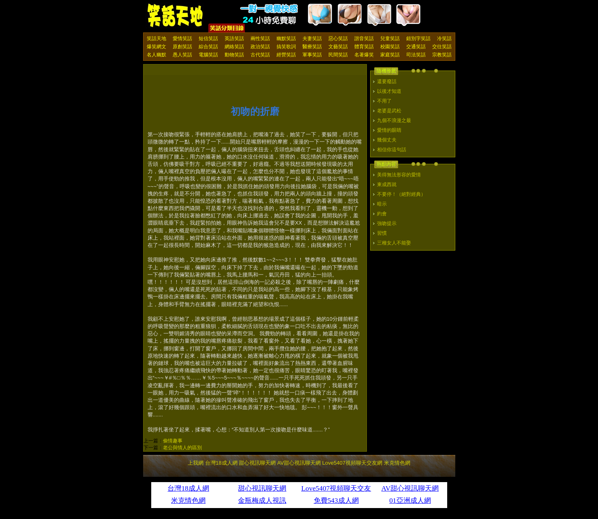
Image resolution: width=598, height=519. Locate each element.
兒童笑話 (390, 38)
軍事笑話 (312, 55)
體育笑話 (364, 46)
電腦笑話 (208, 55)
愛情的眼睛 (389, 130)
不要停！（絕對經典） (401, 194)
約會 (382, 214)
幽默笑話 (286, 38)
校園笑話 (390, 46)
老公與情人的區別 (182, 447)
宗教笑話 (442, 55)
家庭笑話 (390, 55)
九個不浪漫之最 (394, 120)
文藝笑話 (338, 46)
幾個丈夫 (387, 140)
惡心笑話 (338, 38)
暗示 (382, 204)
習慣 (382, 233)
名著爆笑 (364, 55)
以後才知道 (389, 91)
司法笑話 (416, 55)
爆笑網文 (156, 46)
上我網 (196, 463)
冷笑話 (444, 38)
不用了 (384, 101)
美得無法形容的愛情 (399, 175)
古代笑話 (260, 55)
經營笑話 (286, 55)
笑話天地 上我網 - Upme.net (175, 15)
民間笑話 (338, 55)
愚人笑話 (182, 55)
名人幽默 (156, 55)
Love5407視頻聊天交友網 (352, 463)
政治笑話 (260, 46)
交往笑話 (442, 46)
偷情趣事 (172, 441)
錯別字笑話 (418, 38)
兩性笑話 (260, 38)
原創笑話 (182, 46)
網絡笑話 (234, 46)
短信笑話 (208, 38)
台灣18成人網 (221, 463)
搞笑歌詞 (286, 46)
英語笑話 (234, 38)
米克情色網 (397, 463)
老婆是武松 (389, 111)
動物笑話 (234, 55)
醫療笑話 (312, 46)
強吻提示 (387, 223)
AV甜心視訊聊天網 (299, 463)
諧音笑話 (364, 38)
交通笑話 (416, 46)
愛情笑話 (182, 38)
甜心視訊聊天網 (257, 463)
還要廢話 (387, 81)
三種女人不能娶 (394, 243)
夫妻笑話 (312, 38)
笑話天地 (156, 38)
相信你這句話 (391, 149)
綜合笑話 (208, 46)
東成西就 (387, 184)
